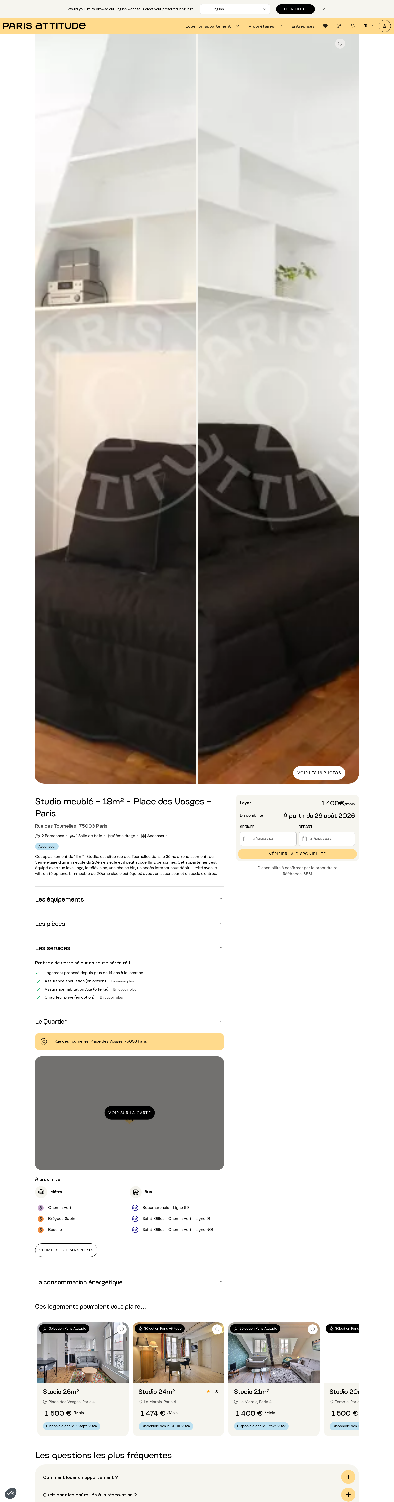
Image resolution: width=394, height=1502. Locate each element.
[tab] (213, 26)
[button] (11, 1493)
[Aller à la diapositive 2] (83, 1373)
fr (369, 26)
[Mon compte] (385, 26)
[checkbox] (340, 44)
